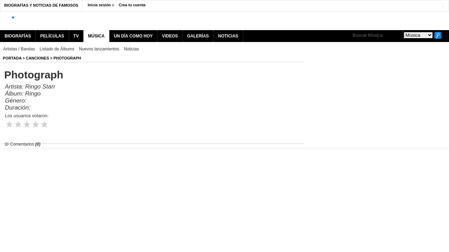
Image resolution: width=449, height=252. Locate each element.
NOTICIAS (228, 36)
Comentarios (25, 144)
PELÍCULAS (52, 36)
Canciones (37, 58)
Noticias (131, 49)
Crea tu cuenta (132, 5)
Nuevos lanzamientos (99, 49)
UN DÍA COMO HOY (133, 36)
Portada (12, 58)
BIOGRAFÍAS (18, 36)
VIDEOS (170, 36)
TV (76, 36)
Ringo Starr (40, 86)
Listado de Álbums (57, 49)
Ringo (33, 93)
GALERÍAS (198, 36)
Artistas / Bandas (19, 49)
